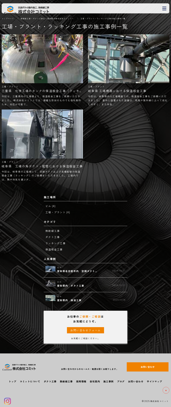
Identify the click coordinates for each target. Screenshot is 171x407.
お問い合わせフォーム (85, 330)
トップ (12, 381)
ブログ (121, 381)
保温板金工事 (54, 249)
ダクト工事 (53, 237)
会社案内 (95, 381)
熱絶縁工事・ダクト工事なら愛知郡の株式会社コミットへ (54, 18)
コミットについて (30, 381)
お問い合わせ (135, 381)
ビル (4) (50, 206)
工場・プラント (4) (58, 212)
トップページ (9, 18)
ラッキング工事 (56, 243)
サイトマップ (154, 381)
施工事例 (108, 381)
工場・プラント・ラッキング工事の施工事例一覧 (118, 18)
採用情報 (81, 381)
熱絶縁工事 (53, 231)
